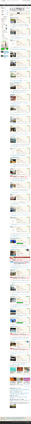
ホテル (10, 393)
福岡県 (23, 417)
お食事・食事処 (12, 393)
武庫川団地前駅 (26, 103)
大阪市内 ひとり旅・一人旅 (24, 267)
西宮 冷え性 (13, 103)
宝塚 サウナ (27, 37)
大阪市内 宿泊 (13, 306)
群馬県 (13, 417)
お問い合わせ (29, 420)
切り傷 (25, 397)
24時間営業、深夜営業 (4, 32)
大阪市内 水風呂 (25, 235)
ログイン (27, 1)
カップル (20, 393)
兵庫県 (12, 417)
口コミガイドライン (23, 420)
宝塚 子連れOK (20, 26)
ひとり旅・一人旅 (16, 397)
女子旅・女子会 (22, 393)
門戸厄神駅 (15, 192)
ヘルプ (26, 420)
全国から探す (6, 10)
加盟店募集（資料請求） (15, 420)
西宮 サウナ (27, 114)
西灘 (11, 390)
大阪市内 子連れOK (20, 267)
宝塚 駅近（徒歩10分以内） (23, 37)
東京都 (15, 417)
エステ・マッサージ (17, 393)
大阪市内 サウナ (19, 235)
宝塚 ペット (13, 80)
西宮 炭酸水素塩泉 (13, 203)
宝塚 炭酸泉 (13, 26)
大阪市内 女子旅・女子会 (25, 306)
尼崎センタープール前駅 (24, 26)
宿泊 (10, 396)
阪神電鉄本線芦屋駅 (26, 282)
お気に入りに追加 (24, 22)
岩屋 (12, 390)
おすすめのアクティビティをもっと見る (26, 374)
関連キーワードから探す (3, 419)
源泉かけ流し (16, 394)
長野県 (20, 417)
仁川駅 (16, 192)
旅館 (26, 397)
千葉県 (10, 417)
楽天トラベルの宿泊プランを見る (20, 243)
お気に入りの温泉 (24, 0)
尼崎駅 (14, 146)
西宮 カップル (15, 103)
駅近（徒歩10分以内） (12, 397)
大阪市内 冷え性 (13, 267)
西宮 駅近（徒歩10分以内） (23, 114)
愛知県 (21, 417)
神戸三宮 (19, 390)
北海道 (18, 417)
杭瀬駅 (27, 123)
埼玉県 (8, 417)
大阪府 (17, 417)
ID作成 (29, 1)
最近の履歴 (28, 0)
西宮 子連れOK (18, 103)
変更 (7, 12)
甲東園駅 (13, 192)
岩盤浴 (14, 394)
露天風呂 (15, 396)
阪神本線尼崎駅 (24, 49)
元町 (20, 390)
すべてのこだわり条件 (4, 38)
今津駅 (28, 134)
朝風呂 (12, 394)
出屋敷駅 (27, 26)
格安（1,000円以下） (22, 396)
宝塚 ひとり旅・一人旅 (14, 37)
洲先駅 (28, 103)
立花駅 (26, 49)
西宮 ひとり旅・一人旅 (14, 114)
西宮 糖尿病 (19, 282)
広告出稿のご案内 (19, 420)
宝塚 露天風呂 (25, 123)
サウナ (17, 396)
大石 (10, 390)
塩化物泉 (19, 397)
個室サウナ (19, 394)
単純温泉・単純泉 (22, 394)
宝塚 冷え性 (15, 26)
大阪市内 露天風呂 (22, 235)
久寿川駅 (27, 134)
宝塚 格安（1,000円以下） (18, 37)
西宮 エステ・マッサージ (22, 103)
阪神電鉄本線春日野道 (15, 390)
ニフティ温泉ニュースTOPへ (27, 386)
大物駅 (28, 123)
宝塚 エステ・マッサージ (16, 80)
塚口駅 (15, 353)
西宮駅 (27, 203)
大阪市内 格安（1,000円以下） (14, 235)
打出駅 (23, 282)
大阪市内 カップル (16, 267)
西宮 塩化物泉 (17, 203)
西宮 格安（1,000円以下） (18, 114)
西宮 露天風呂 (24, 134)
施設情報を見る (19, 22)
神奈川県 (7, 417)
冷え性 (27, 393)
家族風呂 (3, 36)
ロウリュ (11, 394)
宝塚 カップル (18, 26)
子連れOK (25, 393)
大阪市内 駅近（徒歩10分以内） (14, 155)
